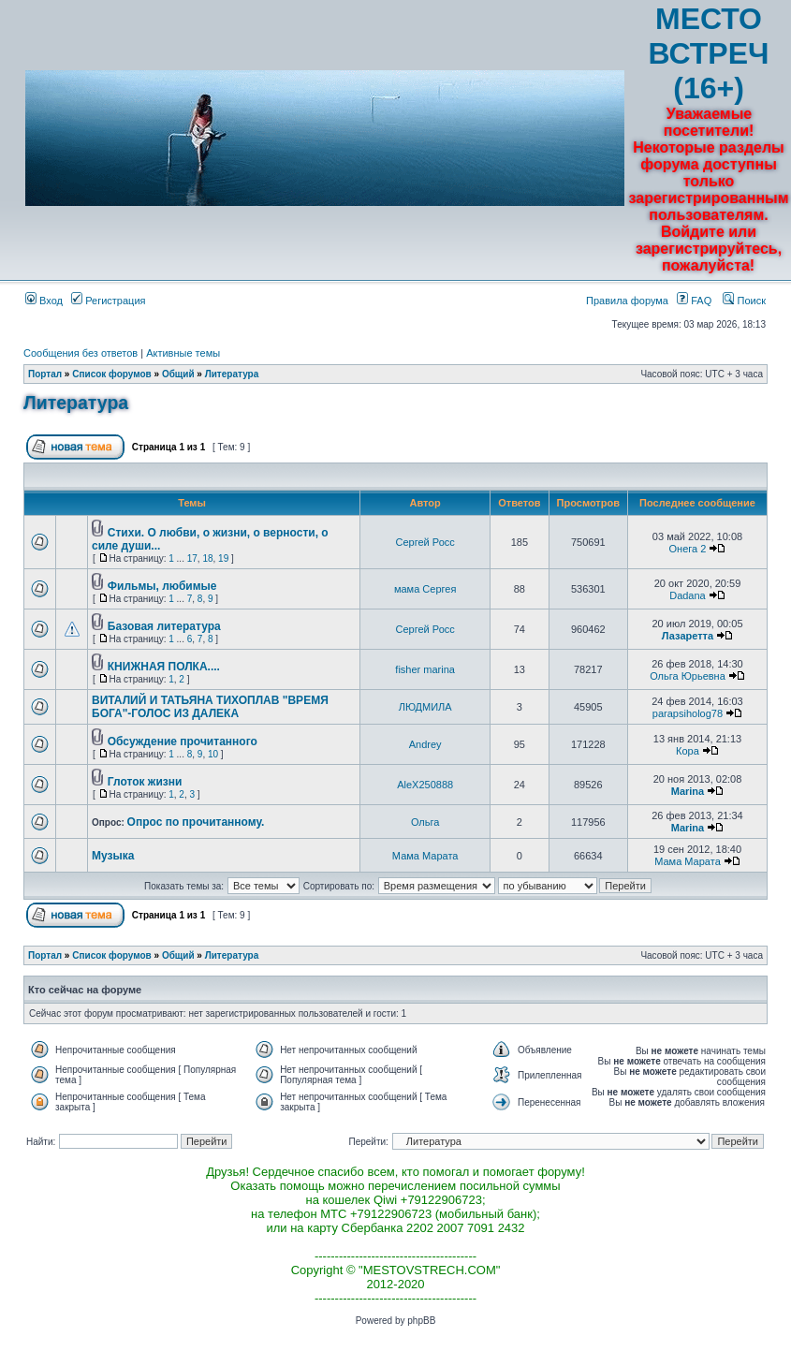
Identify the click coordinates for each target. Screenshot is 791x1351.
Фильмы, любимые (162, 586)
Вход (44, 300)
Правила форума (627, 300)
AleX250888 (425, 784)
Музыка (113, 855)
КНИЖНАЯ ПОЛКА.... (164, 666)
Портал (45, 374)
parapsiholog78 (687, 713)
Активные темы (183, 353)
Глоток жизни (145, 781)
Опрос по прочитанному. (196, 822)
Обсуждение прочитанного (182, 741)
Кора (687, 750)
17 (192, 558)
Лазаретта (687, 635)
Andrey (425, 744)
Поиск (744, 300)
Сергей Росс (425, 542)
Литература (232, 374)
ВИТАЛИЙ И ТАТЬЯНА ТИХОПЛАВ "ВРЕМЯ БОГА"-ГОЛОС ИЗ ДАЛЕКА (210, 707)
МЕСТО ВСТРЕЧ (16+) (709, 53)
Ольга (425, 822)
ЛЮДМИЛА (425, 706)
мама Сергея (425, 589)
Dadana (687, 595)
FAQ (694, 300)
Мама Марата (425, 855)
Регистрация (108, 300)
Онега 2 (688, 548)
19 (223, 558)
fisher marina (425, 669)
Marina (687, 791)
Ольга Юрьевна (687, 676)
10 (213, 754)
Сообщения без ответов (80, 353)
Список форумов (112, 374)
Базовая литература (164, 626)
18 (207, 558)
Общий (178, 374)
